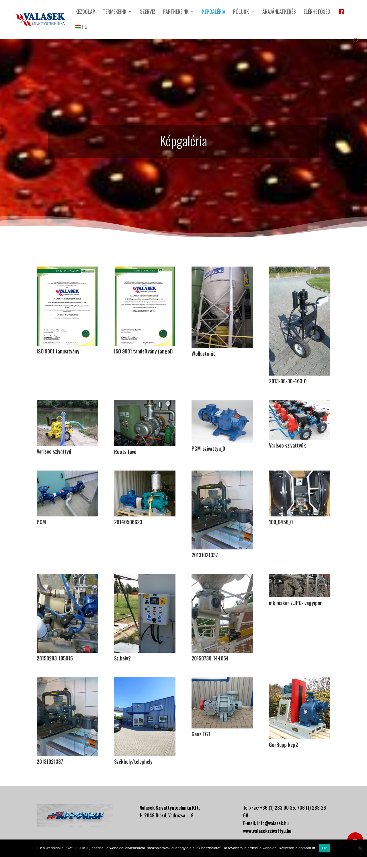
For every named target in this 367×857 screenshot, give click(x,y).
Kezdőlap (85, 12)
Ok (324, 848)
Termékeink (114, 12)
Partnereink (176, 12)
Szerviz (147, 12)
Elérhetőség (317, 12)
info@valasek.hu (273, 823)
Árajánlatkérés (279, 12)
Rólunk (241, 12)
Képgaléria (213, 12)
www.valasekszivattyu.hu (267, 830)
